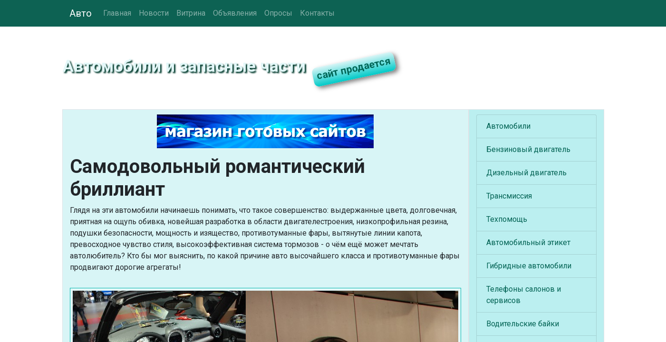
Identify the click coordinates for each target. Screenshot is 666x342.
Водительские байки (522, 323)
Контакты (317, 13)
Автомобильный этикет (528, 242)
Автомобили (508, 126)
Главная (117, 13)
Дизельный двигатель (526, 172)
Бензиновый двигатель (528, 149)
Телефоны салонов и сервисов (523, 295)
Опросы (278, 13)
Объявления (235, 13)
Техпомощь (506, 219)
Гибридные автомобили (528, 265)
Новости (154, 13)
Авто (80, 13)
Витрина (190, 13)
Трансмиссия (509, 195)
